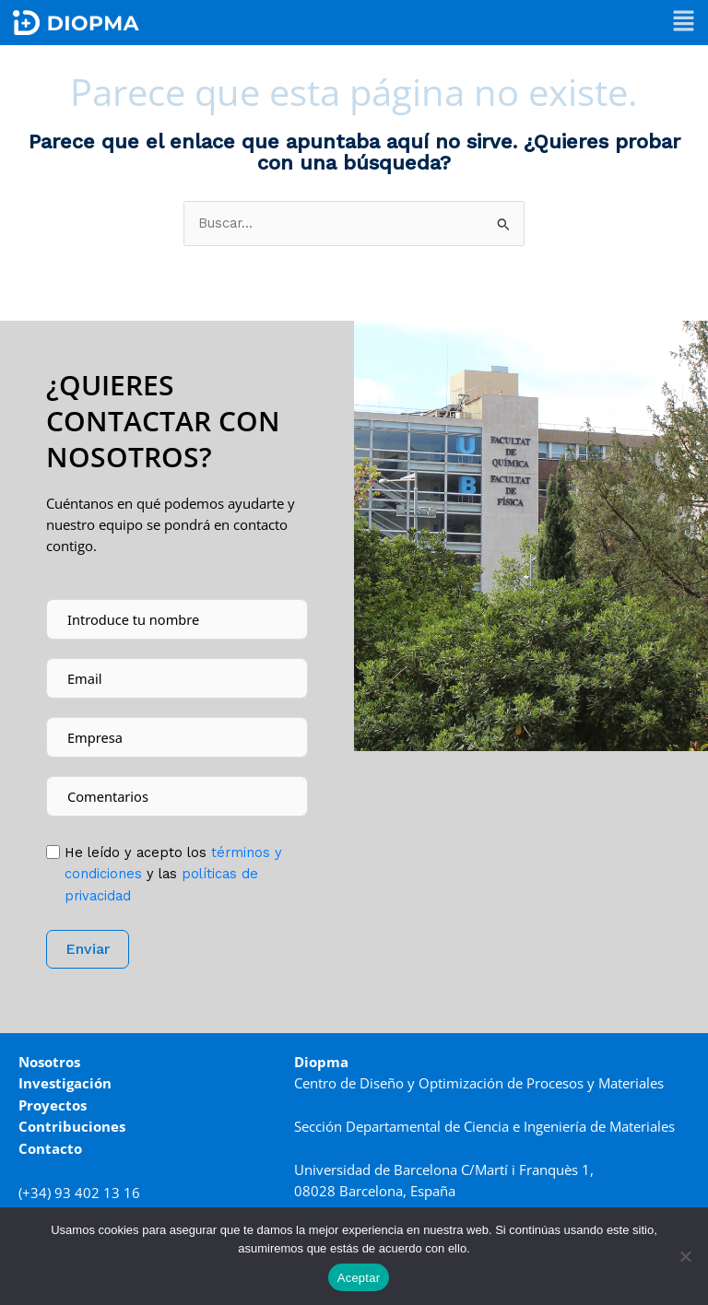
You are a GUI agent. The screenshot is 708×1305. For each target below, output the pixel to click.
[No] (685, 1256)
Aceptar (359, 1278)
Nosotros (49, 1061)
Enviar (87, 949)
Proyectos (52, 1105)
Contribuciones (71, 1126)
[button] (683, 22)
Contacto (50, 1148)
